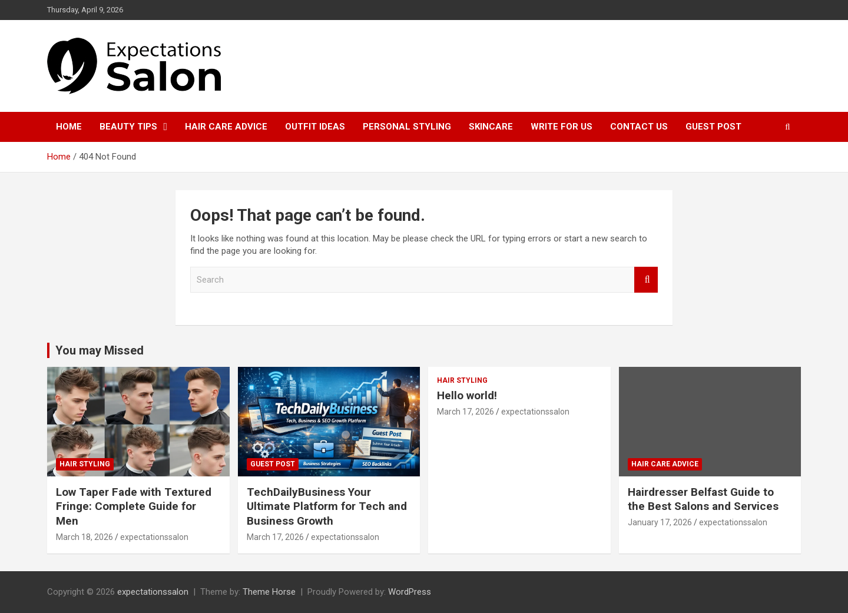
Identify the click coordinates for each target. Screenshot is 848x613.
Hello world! (467, 395)
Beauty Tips (128, 126)
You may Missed (99, 350)
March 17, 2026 (275, 537)
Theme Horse (269, 592)
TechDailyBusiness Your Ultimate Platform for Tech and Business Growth (327, 506)
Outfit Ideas (315, 126)
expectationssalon (154, 537)
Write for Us (561, 126)
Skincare (491, 126)
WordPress (409, 592)
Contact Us (639, 126)
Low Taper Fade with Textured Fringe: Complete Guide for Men (133, 506)
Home (69, 126)
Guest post (713, 126)
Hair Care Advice (226, 126)
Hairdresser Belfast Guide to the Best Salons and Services (703, 499)
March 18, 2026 (84, 537)
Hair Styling (84, 464)
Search (646, 280)
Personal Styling (407, 126)
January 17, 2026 (660, 522)
